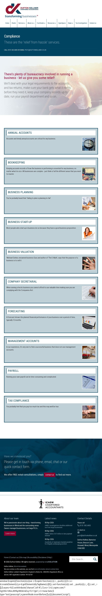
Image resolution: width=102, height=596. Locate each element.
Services (21, 23)
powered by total (46, 562)
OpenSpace (62, 23)
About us (31, 23)
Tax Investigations (81, 23)
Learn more (10, 533)
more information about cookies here (46, 569)
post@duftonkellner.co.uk (35, 50)
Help (49, 557)
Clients (14, 23)
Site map (23, 557)
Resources (52, 23)
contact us (49, 475)
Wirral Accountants (20, 566)
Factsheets (41, 23)
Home (7, 23)
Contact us (93, 23)
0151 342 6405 (84, 525)
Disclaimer (42, 557)
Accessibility (32, 557)
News (70, 23)
